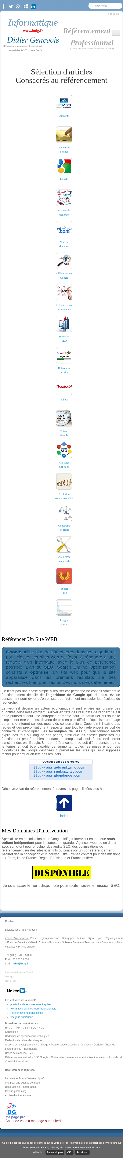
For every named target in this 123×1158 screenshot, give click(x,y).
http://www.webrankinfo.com (58, 768)
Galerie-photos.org (15, 1091)
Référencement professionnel (27, 1012)
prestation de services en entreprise (30, 1004)
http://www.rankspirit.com (57, 772)
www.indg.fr (33, 31)
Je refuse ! (82, 1152)
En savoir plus (55, 1152)
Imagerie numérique (21, 1017)
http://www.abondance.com (56, 776)
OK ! (69, 1152)
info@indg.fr (20, 963)
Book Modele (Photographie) (21, 1086)
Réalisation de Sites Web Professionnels (33, 1008)
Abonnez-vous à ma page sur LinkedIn (35, 1121)
